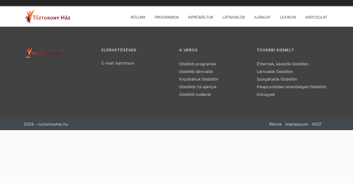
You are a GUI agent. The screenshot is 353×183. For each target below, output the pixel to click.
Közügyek (266, 94)
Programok (167, 17)
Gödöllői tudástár (195, 94)
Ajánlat (262, 17)
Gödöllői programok (197, 64)
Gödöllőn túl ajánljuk (198, 86)
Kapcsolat (316, 17)
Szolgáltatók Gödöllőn (277, 79)
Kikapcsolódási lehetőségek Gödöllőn (291, 86)
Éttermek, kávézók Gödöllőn (283, 64)
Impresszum (296, 124)
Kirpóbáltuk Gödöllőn (198, 79)
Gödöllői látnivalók (196, 71)
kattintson (125, 63)
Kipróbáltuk (200, 17)
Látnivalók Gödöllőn (275, 71)
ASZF (317, 124)
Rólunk (138, 17)
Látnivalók (233, 17)
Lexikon (288, 17)
